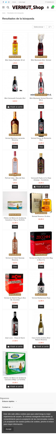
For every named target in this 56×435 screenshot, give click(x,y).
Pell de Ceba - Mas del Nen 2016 (15, 179)
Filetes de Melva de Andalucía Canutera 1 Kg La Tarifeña (15, 219)
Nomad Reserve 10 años (41, 216)
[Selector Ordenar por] (39, 27)
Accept (8, 429)
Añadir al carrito (15, 107)
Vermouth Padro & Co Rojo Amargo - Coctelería (41, 179)
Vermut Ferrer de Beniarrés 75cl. (41, 139)
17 (50, 27)
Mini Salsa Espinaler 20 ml (15, 60)
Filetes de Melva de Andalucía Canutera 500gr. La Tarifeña (15, 379)
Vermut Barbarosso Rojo (41, 298)
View (15, 67)
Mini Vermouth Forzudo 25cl (14, 98)
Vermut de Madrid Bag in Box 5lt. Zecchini (15, 299)
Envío (14, 2)
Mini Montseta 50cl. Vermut (41, 60)
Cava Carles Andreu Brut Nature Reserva (41, 339)
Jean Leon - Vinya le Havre (15, 338)
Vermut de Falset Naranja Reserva (15, 259)
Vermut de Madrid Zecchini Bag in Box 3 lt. (41, 259)
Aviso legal (22, 2)
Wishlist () (49, 2)
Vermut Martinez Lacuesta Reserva (15, 139)
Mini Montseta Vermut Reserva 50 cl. (41, 99)
